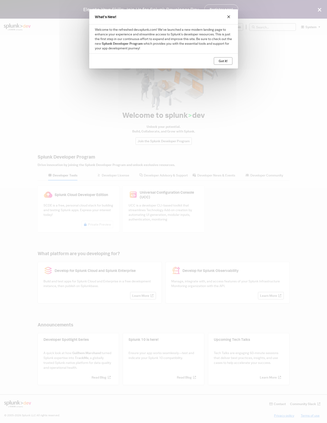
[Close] (228, 16)
